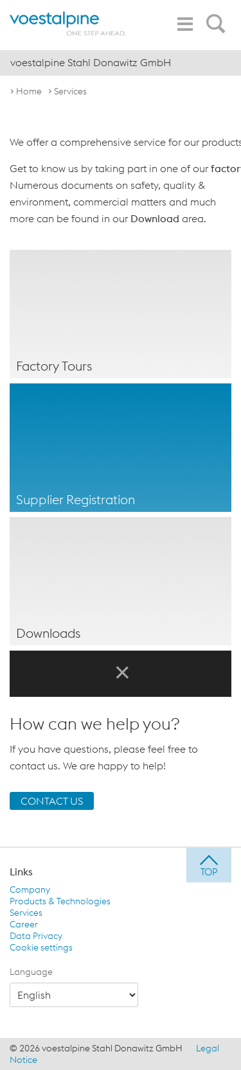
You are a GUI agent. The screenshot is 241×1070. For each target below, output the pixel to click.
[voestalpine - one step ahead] (68, 24)
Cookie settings (41, 947)
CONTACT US (52, 800)
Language (31, 972)
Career (24, 924)
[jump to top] (208, 865)
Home (29, 91)
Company (30, 889)
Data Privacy (36, 936)
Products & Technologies (60, 901)
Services (70, 91)
